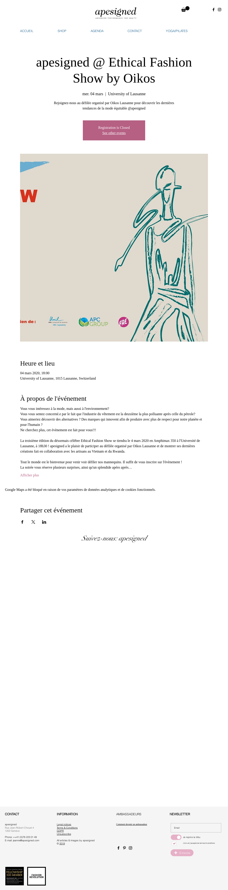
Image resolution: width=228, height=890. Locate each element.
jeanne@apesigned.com (26, 840)
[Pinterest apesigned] (124, 848)
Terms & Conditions (67, 827)
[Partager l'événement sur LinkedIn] (44, 522)
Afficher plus (29, 475)
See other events (114, 133)
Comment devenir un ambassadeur (131, 824)
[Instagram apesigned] (219, 9)
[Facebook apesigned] (213, 9)
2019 (62, 843)
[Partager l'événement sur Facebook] (22, 522)
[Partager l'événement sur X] (33, 522)
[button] (185, 9)
